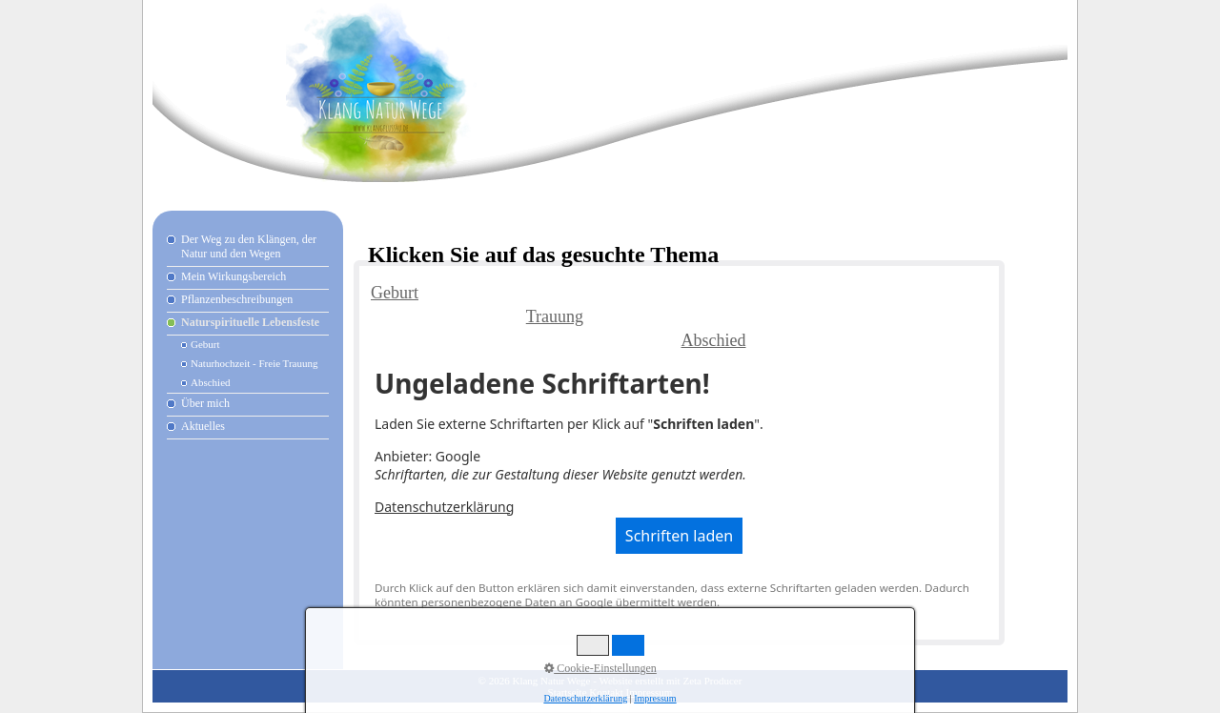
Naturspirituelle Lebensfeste (250, 322)
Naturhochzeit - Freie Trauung (254, 363)
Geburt (205, 344)
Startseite (567, 692)
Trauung (554, 316)
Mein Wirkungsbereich (233, 276)
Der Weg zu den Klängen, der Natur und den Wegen (248, 246)
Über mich (205, 403)
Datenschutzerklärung (444, 507)
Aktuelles (203, 426)
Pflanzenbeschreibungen (237, 299)
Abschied (211, 382)
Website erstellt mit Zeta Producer (670, 680)
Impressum (649, 692)
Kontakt (605, 692)
